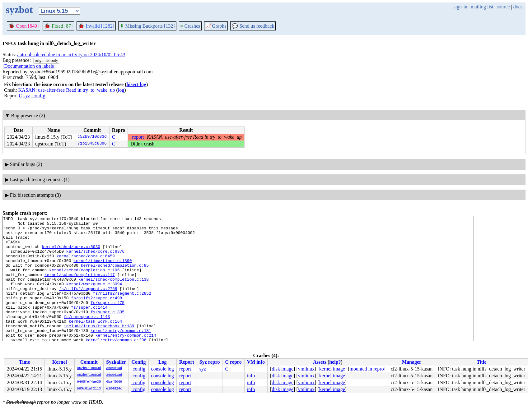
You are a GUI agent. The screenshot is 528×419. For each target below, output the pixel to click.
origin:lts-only (46, 60)
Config (138, 362)
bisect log (136, 84)
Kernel (59, 362)
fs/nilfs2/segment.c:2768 (88, 303)
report (185, 368)
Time (24, 362)
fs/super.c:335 (107, 331)
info (251, 375)
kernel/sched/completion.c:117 (79, 286)
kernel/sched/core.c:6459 (86, 264)
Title (482, 362)
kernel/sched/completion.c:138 (113, 292)
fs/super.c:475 (107, 320)
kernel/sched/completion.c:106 (84, 281)
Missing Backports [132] (147, 26)
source (503, 6)
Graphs (216, 26)
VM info (256, 362)
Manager (411, 362)
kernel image (332, 368)
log (121, 90)
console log (162, 368)
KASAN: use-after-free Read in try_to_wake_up (66, 90)
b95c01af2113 (89, 389)
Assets (319, 362)
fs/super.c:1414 (89, 326)
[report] (138, 137)
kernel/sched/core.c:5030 (71, 253)
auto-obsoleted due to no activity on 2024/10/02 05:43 (71, 54)
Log (162, 362)
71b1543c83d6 (92, 144)
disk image (282, 368)
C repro (233, 362)
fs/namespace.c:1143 (87, 337)
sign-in (460, 6)
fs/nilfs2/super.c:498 (96, 314)
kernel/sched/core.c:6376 (95, 258)
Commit (89, 362)
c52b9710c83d (92, 137)
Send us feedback (253, 26)
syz (26, 95)
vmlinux (306, 368)
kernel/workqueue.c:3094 (94, 298)
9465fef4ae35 (89, 382)
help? (335, 362)
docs (517, 6)
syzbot (19, 9)
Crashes (190, 26)
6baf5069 (114, 382)
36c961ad (114, 368)
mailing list (482, 6)
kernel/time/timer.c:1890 (102, 270)
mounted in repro (366, 368)
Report (186, 362)
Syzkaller (116, 362)
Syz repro (209, 362)
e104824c (114, 389)
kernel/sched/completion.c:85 (115, 275)
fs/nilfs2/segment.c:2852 (122, 309)
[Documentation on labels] (29, 66)
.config (38, 95)
